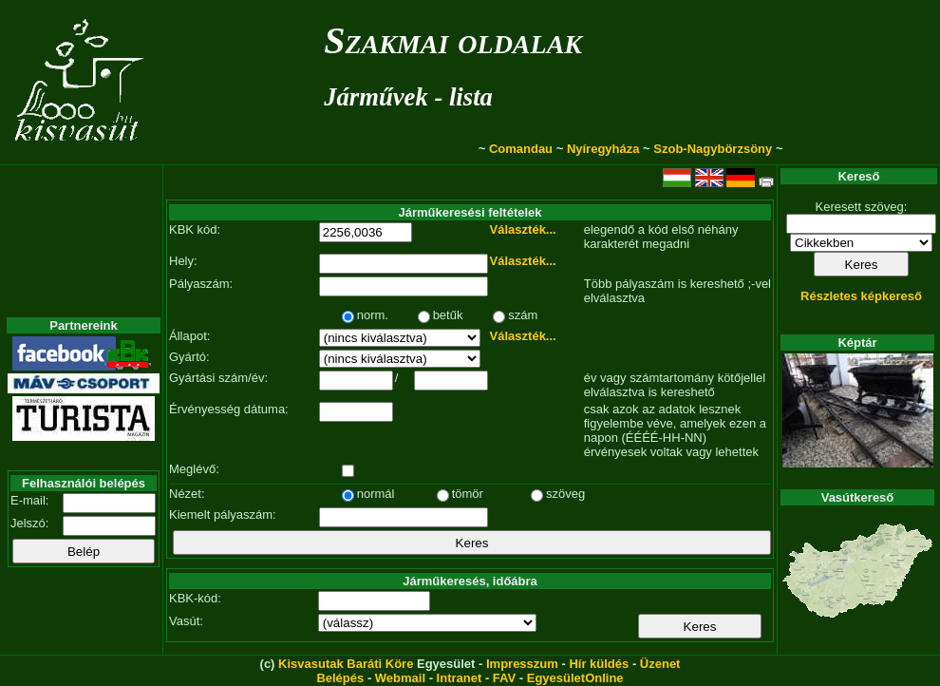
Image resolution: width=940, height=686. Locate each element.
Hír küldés (599, 664)
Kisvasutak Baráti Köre (345, 664)
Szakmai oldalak (453, 40)
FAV (504, 678)
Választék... (523, 229)
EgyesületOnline (575, 678)
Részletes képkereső (861, 296)
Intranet (459, 678)
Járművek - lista (408, 97)
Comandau (521, 149)
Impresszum (522, 664)
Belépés (340, 678)
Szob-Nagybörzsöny (712, 149)
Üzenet (660, 664)
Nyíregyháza (603, 149)
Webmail (400, 678)
